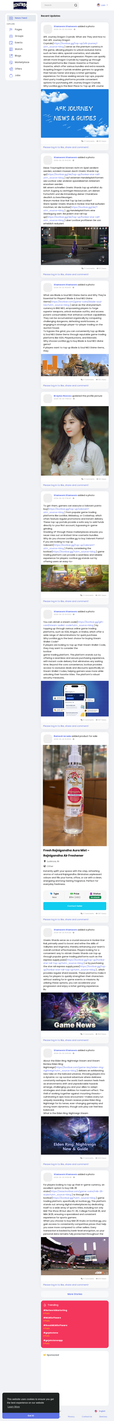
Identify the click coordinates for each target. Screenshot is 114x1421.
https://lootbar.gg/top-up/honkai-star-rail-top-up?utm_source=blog (74, 961)
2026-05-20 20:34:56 (63, 29)
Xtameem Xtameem (65, 26)
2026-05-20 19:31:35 (62, 160)
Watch (16, 49)
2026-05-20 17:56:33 (62, 399)
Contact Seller (74, 906)
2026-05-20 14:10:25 (62, 1053)
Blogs (15, 56)
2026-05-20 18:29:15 (62, 287)
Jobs (14, 75)
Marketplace (19, 62)
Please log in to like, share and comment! (66, 147)
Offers (15, 69)
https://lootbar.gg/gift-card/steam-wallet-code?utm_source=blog (73, 623)
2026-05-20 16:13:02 (62, 614)
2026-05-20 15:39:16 (62, 739)
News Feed (18, 18)
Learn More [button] (14, 1406)
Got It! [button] (31, 1415)
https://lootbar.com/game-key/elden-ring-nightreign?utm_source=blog (73, 1069)
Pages (15, 29)
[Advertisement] (74, 1382)
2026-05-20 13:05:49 (62, 1177)
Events (16, 43)
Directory (103, 1416)
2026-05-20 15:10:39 (62, 932)
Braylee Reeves (62, 395)
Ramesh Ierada (62, 736)
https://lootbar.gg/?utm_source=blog (74, 551)
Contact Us (87, 1416)
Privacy (71, 1416)
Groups (16, 36)
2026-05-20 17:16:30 (62, 498)
